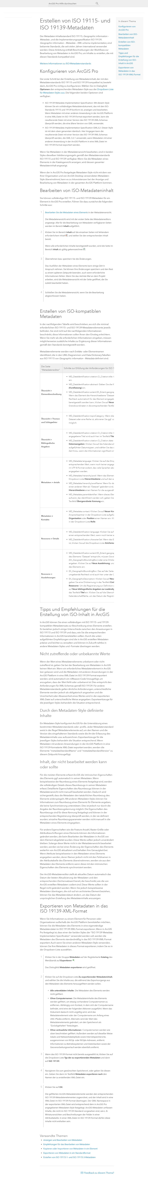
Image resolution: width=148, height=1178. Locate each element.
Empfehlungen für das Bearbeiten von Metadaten (66, 1144)
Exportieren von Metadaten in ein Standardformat (66, 1153)
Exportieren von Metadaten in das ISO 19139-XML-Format (129, 71)
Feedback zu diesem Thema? (99, 1172)
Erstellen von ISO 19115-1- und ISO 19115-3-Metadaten (69, 1157)
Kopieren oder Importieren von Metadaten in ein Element (70, 1148)
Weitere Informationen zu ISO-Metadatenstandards (65, 63)
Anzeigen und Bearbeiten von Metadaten (62, 1140)
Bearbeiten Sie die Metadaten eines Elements (66, 212)
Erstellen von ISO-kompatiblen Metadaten (126, 45)
